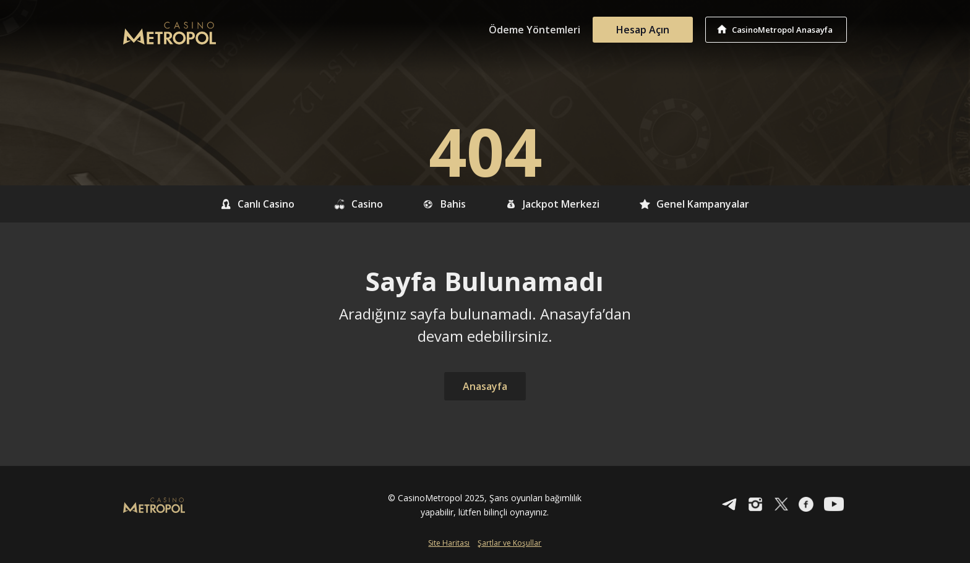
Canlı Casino (257, 204)
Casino (359, 204)
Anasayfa (485, 386)
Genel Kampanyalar (694, 204)
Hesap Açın (642, 29)
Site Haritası (449, 543)
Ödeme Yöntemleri (534, 29)
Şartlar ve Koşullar (509, 543)
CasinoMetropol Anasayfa (782, 29)
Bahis (444, 204)
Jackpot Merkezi (552, 204)
